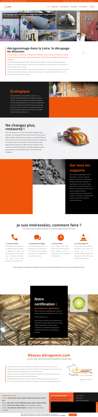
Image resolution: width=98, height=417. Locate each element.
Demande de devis (97, 409)
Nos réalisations (73, 6)
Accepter (73, 414)
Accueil (48, 6)
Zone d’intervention (83, 6)
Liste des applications (64, 6)
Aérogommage (55, 6)
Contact (92, 6)
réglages (63, 415)
